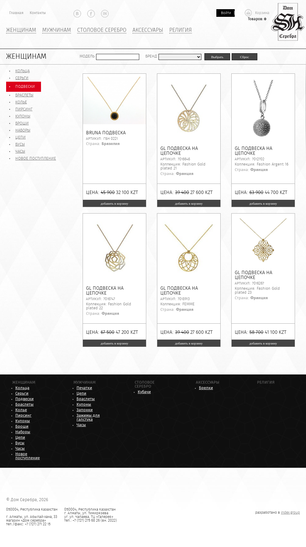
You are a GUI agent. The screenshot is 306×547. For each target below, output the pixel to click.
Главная (16, 13)
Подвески (25, 87)
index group (290, 512)
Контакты (38, 13)
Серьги (21, 78)
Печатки (84, 388)
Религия (180, 30)
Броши (22, 123)
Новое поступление (35, 159)
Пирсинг (23, 109)
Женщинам (21, 30)
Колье (21, 102)
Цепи (20, 138)
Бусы (20, 145)
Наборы (22, 130)
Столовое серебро (101, 30)
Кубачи (144, 392)
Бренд (151, 56)
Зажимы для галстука (88, 418)
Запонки (84, 410)
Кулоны (22, 116)
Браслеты (24, 95)
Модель (87, 56)
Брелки (206, 388)
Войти (226, 13)
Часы (20, 152)
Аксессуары (147, 30)
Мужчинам (56, 30)
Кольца (22, 71)
